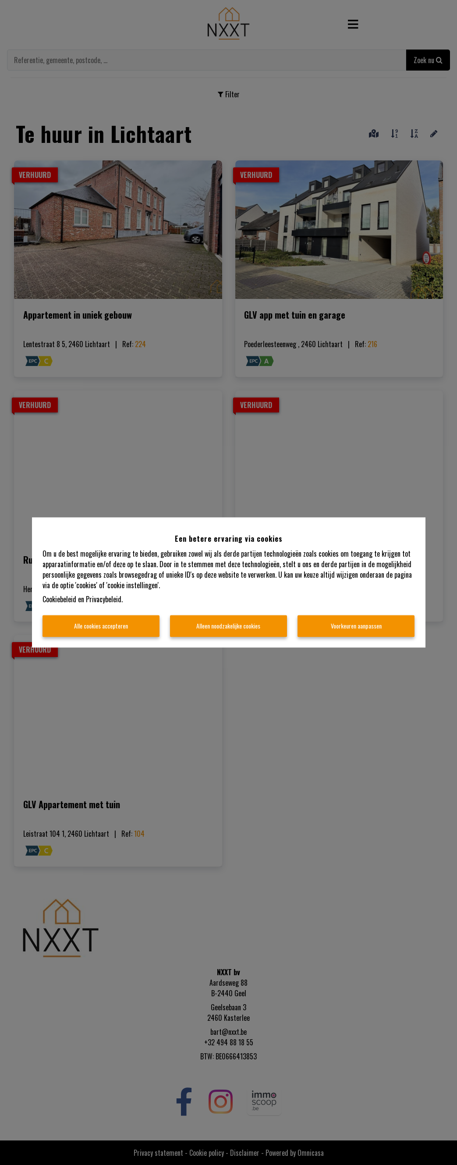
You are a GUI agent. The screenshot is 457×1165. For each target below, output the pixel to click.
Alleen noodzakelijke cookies (228, 626)
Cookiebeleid (59, 599)
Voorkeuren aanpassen (356, 626)
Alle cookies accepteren (101, 626)
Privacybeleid (103, 599)
